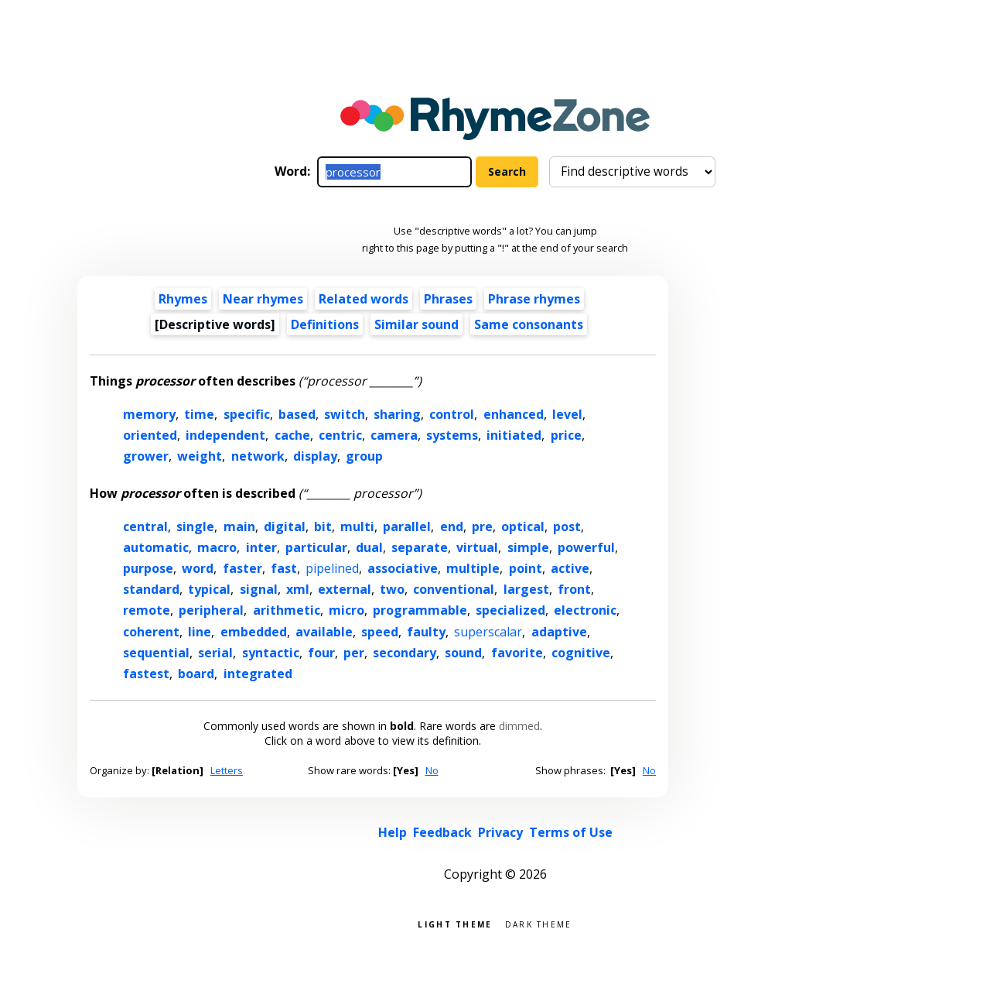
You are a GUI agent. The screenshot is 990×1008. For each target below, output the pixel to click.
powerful (586, 547)
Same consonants (528, 324)
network (258, 456)
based (297, 414)
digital (285, 526)
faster (242, 568)
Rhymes (183, 298)
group (364, 456)
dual (369, 547)
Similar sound (416, 324)
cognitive (580, 652)
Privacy (500, 832)
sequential (156, 652)
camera (394, 435)
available (324, 631)
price (566, 435)
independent (225, 435)
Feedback (442, 832)
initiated (513, 435)
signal (259, 589)
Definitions (325, 324)
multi (357, 526)
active (570, 568)
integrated (258, 673)
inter (261, 547)
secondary (404, 652)
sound (463, 652)
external (344, 589)
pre (482, 526)
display (315, 456)
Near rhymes (263, 298)
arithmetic (286, 610)
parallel (407, 526)
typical (209, 589)
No (432, 770)
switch (344, 414)
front (574, 589)
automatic (156, 547)
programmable (420, 610)
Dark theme (538, 923)
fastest (146, 673)
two (392, 589)
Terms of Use (571, 832)
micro (346, 610)
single (195, 526)
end (451, 526)
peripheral (211, 610)
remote (146, 610)
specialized (510, 610)
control (451, 414)
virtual (477, 547)
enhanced (513, 414)
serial (215, 652)
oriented (150, 435)
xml (297, 589)
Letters (226, 770)
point (525, 568)
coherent (151, 631)
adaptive (559, 631)
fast (284, 568)
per (353, 652)
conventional (453, 589)
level (567, 414)
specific (247, 414)
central (145, 526)
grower (146, 456)
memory (149, 414)
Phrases (448, 298)
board (196, 673)
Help (392, 832)
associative (402, 568)
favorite (517, 652)
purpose (148, 568)
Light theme (455, 923)
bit (323, 526)
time (199, 414)
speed (379, 631)
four (321, 652)
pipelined (332, 568)
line (199, 631)
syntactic (270, 652)
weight (199, 456)
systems (452, 435)
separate (419, 547)
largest (526, 589)
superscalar (488, 631)
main (239, 526)
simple (528, 547)
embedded (253, 631)
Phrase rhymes (534, 298)
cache (292, 435)
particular (316, 547)
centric (340, 435)
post (567, 526)
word (197, 568)
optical (522, 526)
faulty (426, 631)
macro (217, 547)
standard (151, 589)
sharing (397, 414)
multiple (473, 568)
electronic (585, 610)
